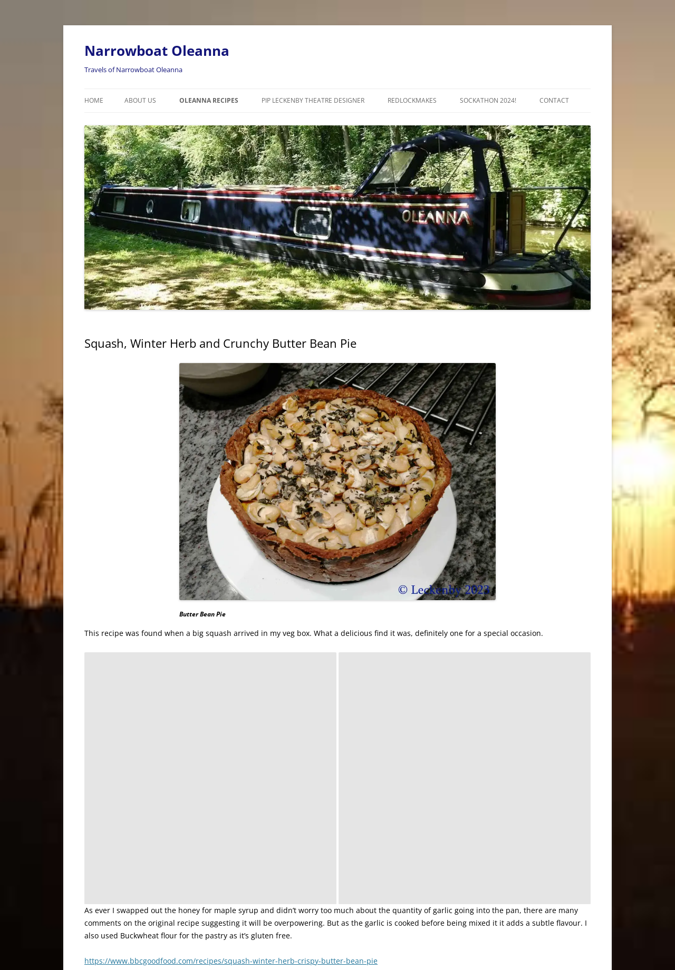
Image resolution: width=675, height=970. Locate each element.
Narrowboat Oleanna (156, 50)
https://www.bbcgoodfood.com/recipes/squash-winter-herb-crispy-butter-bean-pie (231, 709)
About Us (140, 100)
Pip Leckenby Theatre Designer (313, 100)
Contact (554, 100)
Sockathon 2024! (488, 100)
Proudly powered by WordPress (130, 925)
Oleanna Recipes (208, 100)
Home (93, 100)
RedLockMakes (412, 100)
